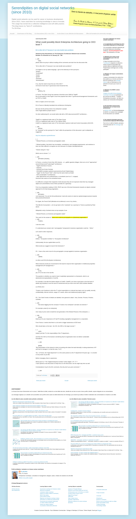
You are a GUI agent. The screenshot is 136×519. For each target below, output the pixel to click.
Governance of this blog (24, 33)
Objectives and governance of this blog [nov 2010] (23, 401)
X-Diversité (98, 495)
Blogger (99, 510)
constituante (107, 63)
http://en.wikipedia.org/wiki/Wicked (45, 135)
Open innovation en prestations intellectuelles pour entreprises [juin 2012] (36, 452)
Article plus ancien (92, 380)
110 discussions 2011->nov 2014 (44, 33)
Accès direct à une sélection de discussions (70, 33)
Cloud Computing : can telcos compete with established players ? (85, 452)
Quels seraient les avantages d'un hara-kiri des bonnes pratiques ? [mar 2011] (29, 405)
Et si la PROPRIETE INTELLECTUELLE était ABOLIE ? (83, 420)
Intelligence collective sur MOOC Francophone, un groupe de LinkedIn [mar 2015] (30, 461)
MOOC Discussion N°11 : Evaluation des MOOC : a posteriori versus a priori (87, 434)
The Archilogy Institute (101, 505)
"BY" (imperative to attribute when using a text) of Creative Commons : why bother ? (89, 415)
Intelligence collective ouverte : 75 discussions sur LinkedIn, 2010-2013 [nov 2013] (30, 410)
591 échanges (117, 124)
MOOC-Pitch (108, 110)
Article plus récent (40, 380)
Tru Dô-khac (24, 471)
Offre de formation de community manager (98, 33)
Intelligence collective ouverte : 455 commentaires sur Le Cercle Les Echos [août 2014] (39, 438)
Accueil (12, 33)
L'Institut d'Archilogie (100, 504)
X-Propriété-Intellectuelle (101, 489)
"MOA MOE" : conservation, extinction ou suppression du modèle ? (85, 439)
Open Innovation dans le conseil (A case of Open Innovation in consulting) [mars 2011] (39, 420)
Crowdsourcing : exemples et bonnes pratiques (81, 410)
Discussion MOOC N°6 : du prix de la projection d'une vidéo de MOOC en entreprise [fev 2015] (91, 443)
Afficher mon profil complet (26, 478)
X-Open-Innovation (100, 492)
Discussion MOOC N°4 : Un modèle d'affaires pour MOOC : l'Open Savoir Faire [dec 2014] (32, 415)
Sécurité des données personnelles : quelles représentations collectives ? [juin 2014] (31, 447)
